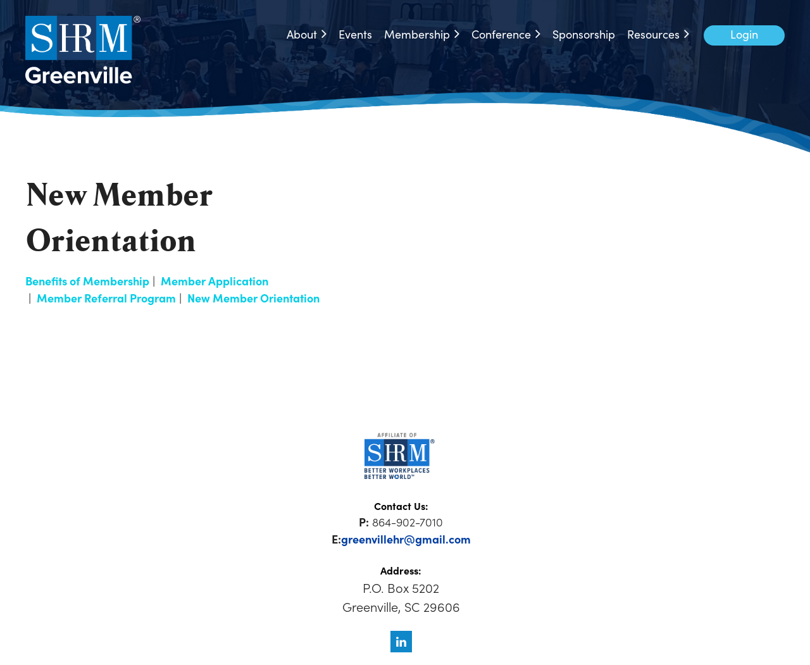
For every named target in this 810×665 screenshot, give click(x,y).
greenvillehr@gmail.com (406, 539)
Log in (744, 35)
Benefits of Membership (87, 281)
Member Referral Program (106, 298)
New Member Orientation (253, 298)
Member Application (214, 281)
